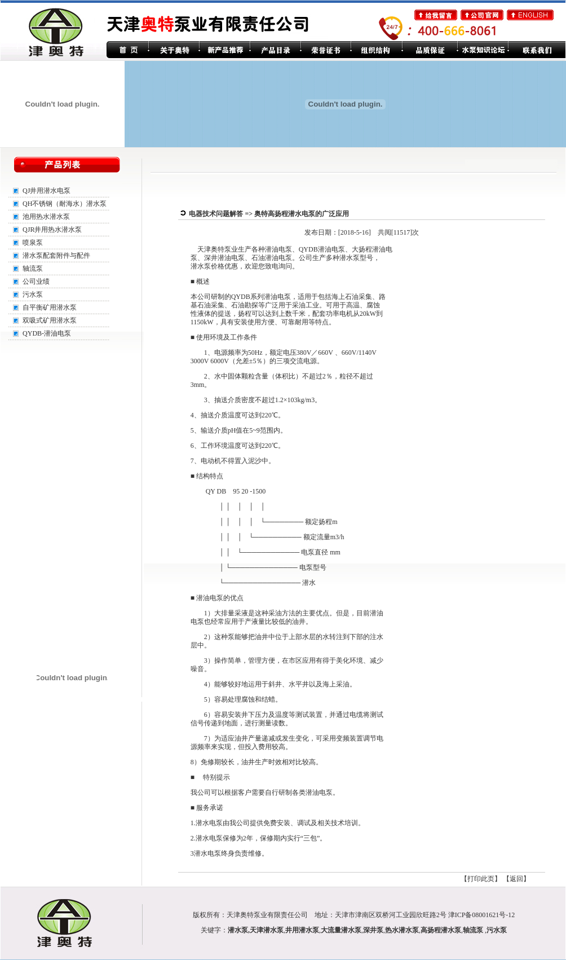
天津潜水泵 (267, 930)
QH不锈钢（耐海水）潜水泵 (65, 204)
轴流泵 (33, 268)
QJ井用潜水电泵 (46, 191)
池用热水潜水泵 (46, 217)
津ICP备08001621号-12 (481, 915)
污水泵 (33, 294)
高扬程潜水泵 (441, 930)
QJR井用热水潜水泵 (52, 230)
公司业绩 (36, 281)
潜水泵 (238, 930)
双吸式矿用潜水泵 (50, 320)
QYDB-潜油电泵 (47, 333)
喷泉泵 (33, 242)
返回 (516, 879)
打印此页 (480, 879)
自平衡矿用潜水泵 (50, 307)
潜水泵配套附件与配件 (56, 255)
